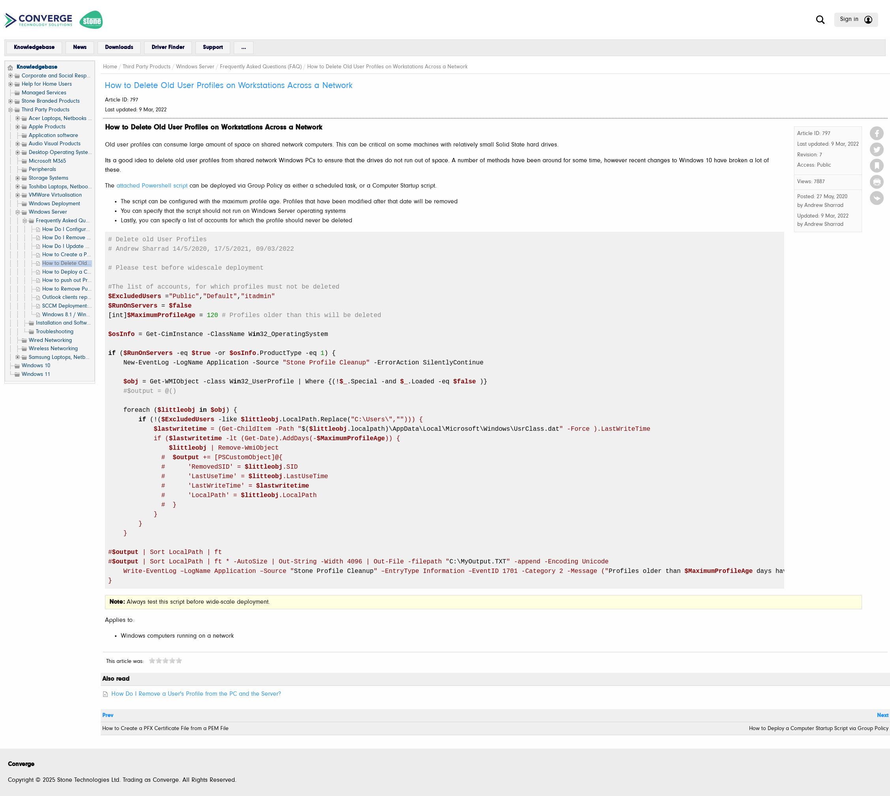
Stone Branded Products (51, 101)
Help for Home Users (47, 84)
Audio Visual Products (55, 144)
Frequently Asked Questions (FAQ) (77, 221)
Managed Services (44, 93)
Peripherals (42, 170)
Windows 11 (36, 374)
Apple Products (47, 127)
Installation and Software (65, 323)
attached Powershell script (152, 186)
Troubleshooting (54, 332)
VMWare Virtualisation (55, 195)
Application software (53, 136)
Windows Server (48, 212)
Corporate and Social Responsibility (64, 76)
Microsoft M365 (47, 161)
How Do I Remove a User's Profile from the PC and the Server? (196, 694)
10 (179, 660)
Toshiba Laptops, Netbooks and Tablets (75, 187)
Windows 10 (36, 366)
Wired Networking (50, 341)
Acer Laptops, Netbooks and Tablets (72, 119)
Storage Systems (48, 178)
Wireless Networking (53, 349)
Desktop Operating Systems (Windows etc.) (80, 153)
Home (110, 67)
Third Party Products (45, 110)
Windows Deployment (54, 204)
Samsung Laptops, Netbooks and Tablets (77, 357)
